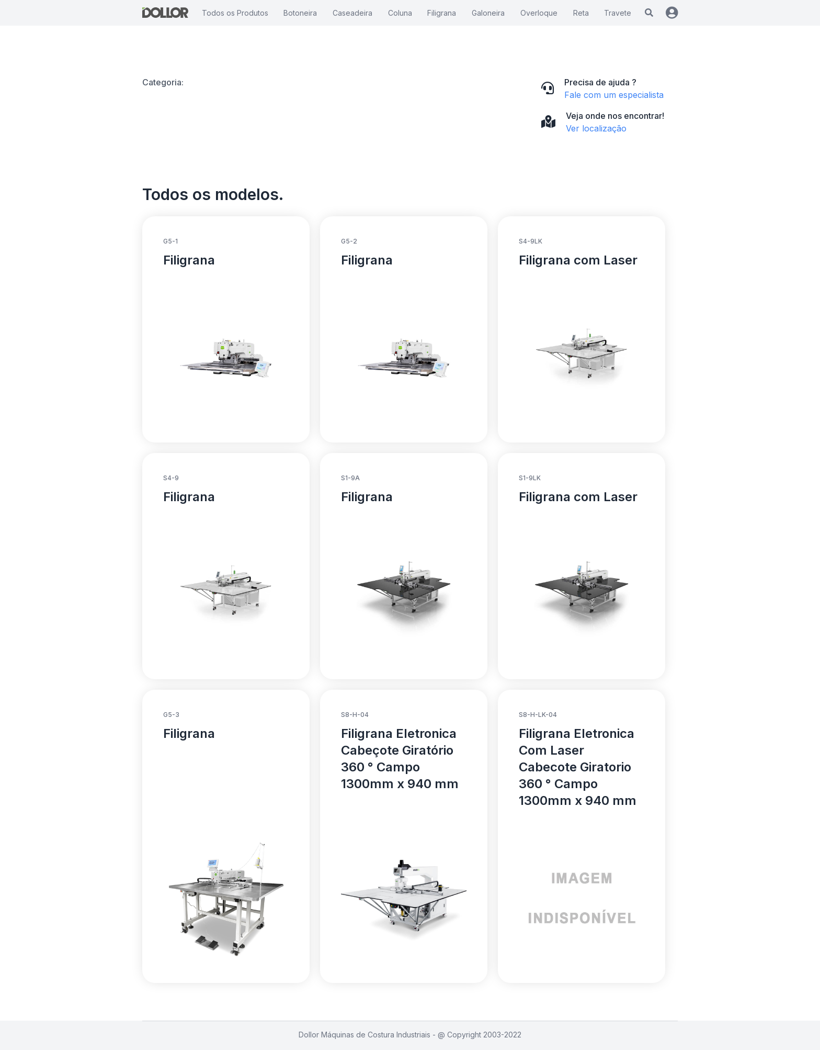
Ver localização (596, 128)
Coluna (400, 12)
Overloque (538, 12)
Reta (581, 12)
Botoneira (300, 12)
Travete (617, 12)
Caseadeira (352, 12)
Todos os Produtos (235, 12)
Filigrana (441, 12)
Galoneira (488, 12)
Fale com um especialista (614, 95)
